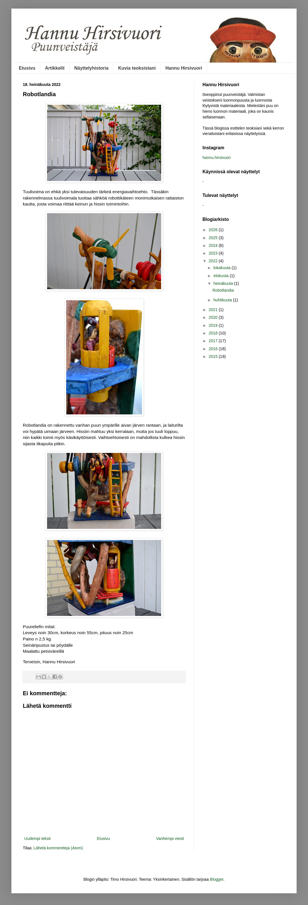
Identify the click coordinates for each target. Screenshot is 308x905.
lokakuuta (222, 267)
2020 (214, 317)
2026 (214, 229)
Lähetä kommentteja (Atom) (58, 848)
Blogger (216, 879)
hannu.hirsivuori (216, 157)
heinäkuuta (223, 283)
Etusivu (27, 68)
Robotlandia (223, 290)
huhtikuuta (223, 300)
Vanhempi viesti (170, 838)
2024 (214, 245)
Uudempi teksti (37, 838)
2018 (214, 333)
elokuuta (221, 275)
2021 (214, 309)
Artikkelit (54, 68)
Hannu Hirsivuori (183, 68)
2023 (214, 253)
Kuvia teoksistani (137, 68)
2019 (214, 325)
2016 (214, 348)
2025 (214, 237)
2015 (214, 356)
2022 (214, 261)
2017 (214, 340)
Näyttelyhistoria (91, 68)
